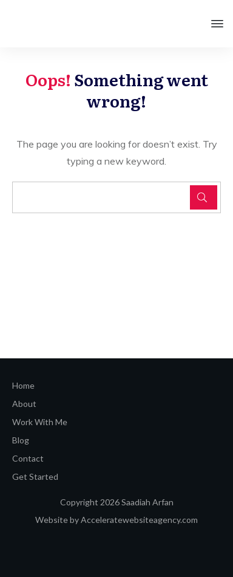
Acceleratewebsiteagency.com (139, 519)
